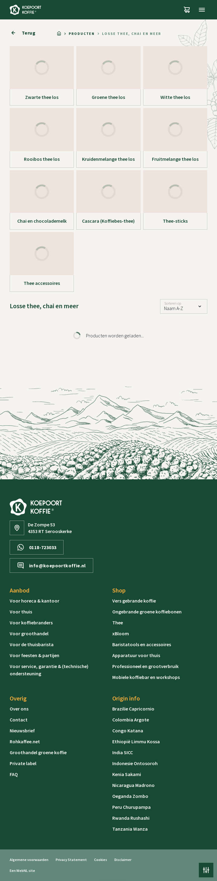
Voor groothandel (29, 633)
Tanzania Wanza (130, 829)
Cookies (100, 859)
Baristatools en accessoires (141, 644)
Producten (82, 33)
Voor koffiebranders (31, 622)
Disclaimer (122, 859)
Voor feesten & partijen (34, 655)
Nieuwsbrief (22, 730)
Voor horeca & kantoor (34, 601)
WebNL (22, 870)
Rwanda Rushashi (131, 818)
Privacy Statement (71, 859)
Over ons (19, 709)
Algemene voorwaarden (29, 859)
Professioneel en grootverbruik (145, 666)
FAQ (14, 774)
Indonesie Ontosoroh (135, 763)
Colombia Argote (130, 720)
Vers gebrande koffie (134, 601)
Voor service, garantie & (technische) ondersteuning (49, 670)
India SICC (122, 752)
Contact (19, 720)
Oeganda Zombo (130, 796)
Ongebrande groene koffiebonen (147, 612)
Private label (23, 763)
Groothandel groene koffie (38, 752)
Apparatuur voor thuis (136, 655)
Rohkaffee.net (25, 741)
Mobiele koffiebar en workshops (146, 677)
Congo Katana (127, 730)
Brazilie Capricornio (133, 709)
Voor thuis (21, 612)
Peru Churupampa (131, 807)
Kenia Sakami (126, 774)
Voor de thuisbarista (32, 644)
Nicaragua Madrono (133, 785)
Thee (117, 622)
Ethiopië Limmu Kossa (136, 741)
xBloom (120, 633)
